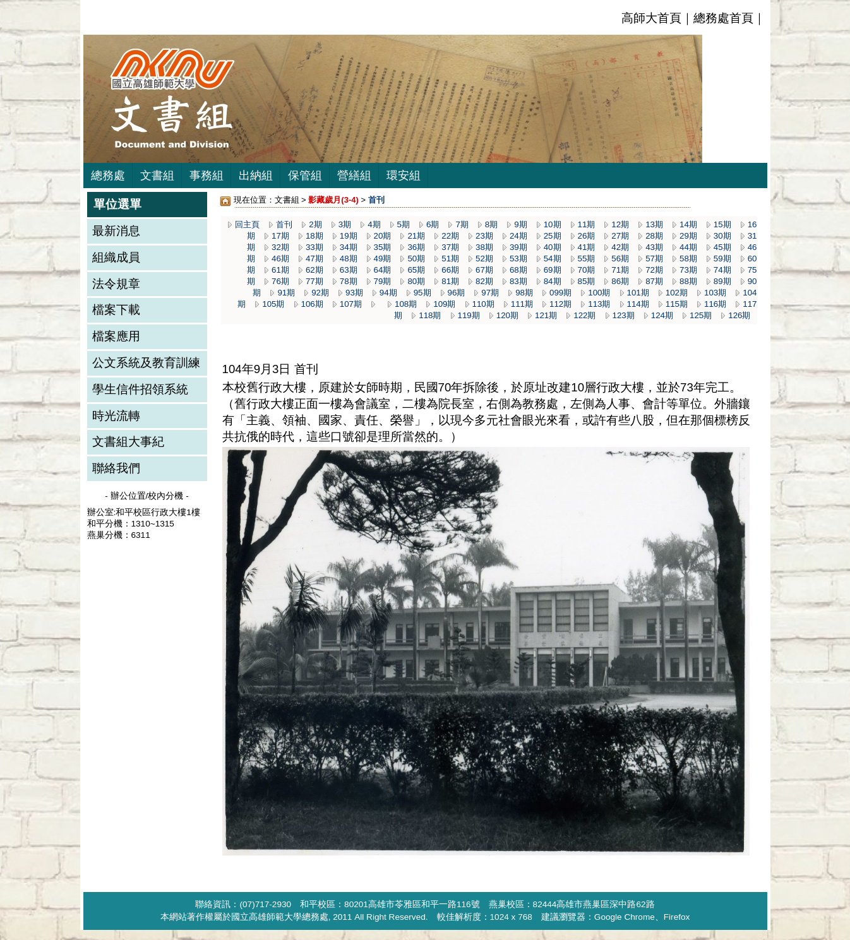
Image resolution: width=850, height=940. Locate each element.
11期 (587, 224)
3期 (344, 224)
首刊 (284, 224)
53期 (518, 258)
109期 (444, 304)
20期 (383, 236)
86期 (620, 281)
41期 (587, 247)
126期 (739, 315)
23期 (484, 236)
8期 (491, 224)
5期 (403, 224)
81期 (450, 281)
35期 (383, 247)
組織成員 (116, 257)
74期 (722, 270)
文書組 (157, 175)
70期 (587, 270)
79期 (383, 281)
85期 (587, 281)
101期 (638, 292)
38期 (484, 247)
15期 (722, 224)
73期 (688, 270)
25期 (552, 236)
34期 (348, 247)
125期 (701, 315)
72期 (654, 270)
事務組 (206, 175)
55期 (587, 258)
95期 (422, 292)
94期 (388, 292)
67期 (484, 270)
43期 (654, 247)
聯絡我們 (116, 468)
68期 (518, 270)
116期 (715, 304)
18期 (314, 236)
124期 (662, 315)
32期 (280, 247)
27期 (620, 236)
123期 (624, 315)
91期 (286, 292)
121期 (546, 315)
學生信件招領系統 (140, 389)
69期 (552, 270)
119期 (469, 315)
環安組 (403, 175)
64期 (383, 270)
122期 (584, 315)
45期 (722, 247)
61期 (280, 270)
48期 (348, 258)
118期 (430, 315)
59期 (722, 258)
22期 (450, 236)
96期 (456, 292)
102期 (677, 292)
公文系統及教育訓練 (146, 362)
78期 (348, 281)
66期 (450, 270)
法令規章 (116, 283)
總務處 (108, 175)
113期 (599, 304)
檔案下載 (116, 309)
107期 (351, 304)
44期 (688, 247)
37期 (450, 247)
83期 (518, 281)
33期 (314, 247)
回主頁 (247, 224)
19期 (348, 236)
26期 (587, 236)
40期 (552, 247)
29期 (688, 236)
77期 (314, 281)
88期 (688, 281)
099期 (560, 292)
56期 (620, 258)
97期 (490, 292)
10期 (552, 224)
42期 (620, 247)
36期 (416, 247)
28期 (654, 236)
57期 (654, 258)
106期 (312, 304)
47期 (314, 258)
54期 (552, 258)
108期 (406, 304)
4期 (374, 224)
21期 (416, 236)
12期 (620, 224)
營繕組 (354, 175)
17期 (280, 236)
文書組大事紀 (128, 441)
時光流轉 (116, 415)
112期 (560, 304)
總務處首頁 (723, 18)
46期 (280, 258)
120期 (507, 315)
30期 (722, 236)
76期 (280, 281)
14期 (688, 224)
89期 (722, 281)
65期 (416, 270)
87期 (654, 281)
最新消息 (116, 230)
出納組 (256, 175)
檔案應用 (116, 336)
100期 (599, 292)
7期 (461, 224)
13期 (654, 224)
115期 (677, 304)
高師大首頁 (651, 18)
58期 (688, 258)
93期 (354, 292)
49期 (383, 258)
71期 (620, 270)
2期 (315, 224)
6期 (432, 224)
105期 (273, 304)
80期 (416, 281)
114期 (638, 304)
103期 (715, 292)
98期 (524, 292)
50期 (416, 258)
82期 (484, 281)
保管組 (305, 175)
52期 (484, 258)
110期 (483, 304)
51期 (450, 258)
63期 (348, 270)
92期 (320, 292)
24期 (518, 236)
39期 (518, 247)
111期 (522, 304)
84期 (552, 281)
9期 (520, 224)
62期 (314, 270)
